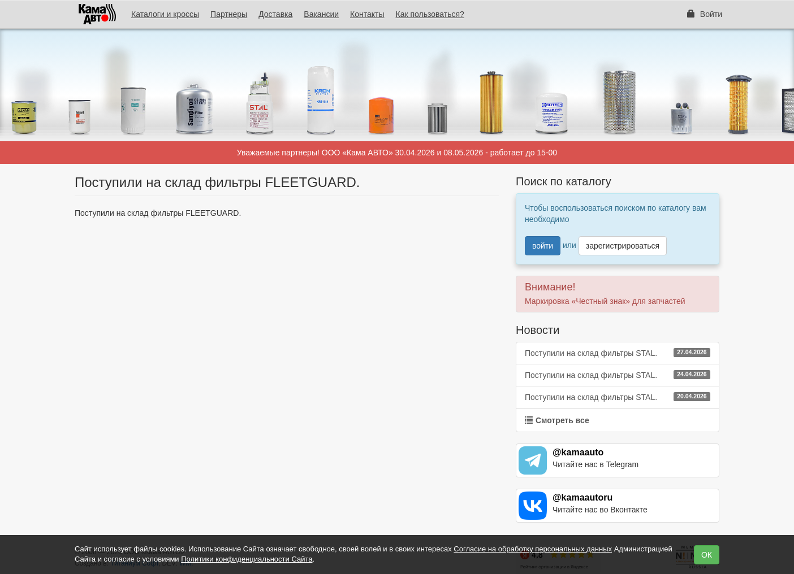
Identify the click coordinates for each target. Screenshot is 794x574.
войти (542, 245)
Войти (704, 14)
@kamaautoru (582, 497)
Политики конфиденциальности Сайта (246, 559)
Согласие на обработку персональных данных (533, 549)
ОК (706, 554)
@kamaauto (578, 452)
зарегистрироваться (622, 245)
